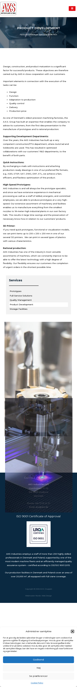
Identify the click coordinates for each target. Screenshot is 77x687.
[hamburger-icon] (72, 8)
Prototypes (15, 331)
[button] (72, 631)
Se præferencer (38, 676)
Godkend (38, 659)
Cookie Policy (37, 683)
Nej (39, 667)
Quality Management (21, 339)
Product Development (21, 344)
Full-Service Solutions (21, 335)
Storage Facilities (18, 348)
